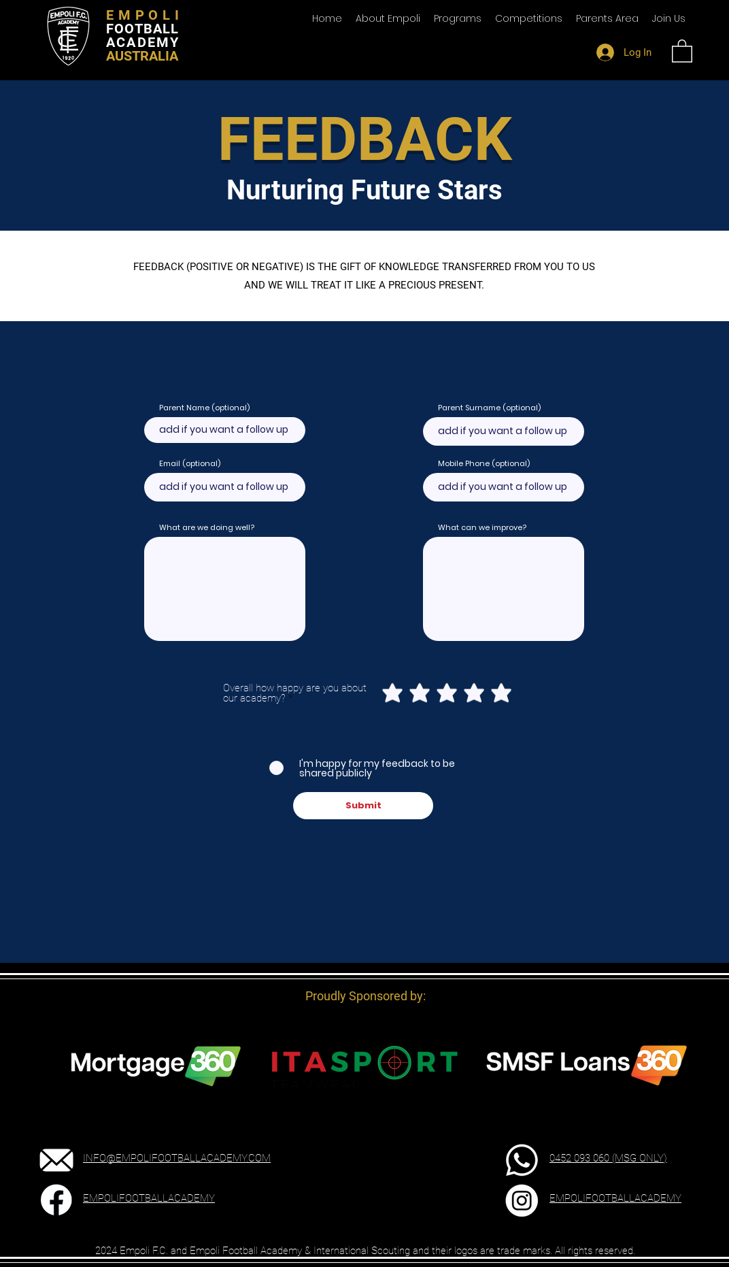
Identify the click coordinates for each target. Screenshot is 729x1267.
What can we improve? (482, 527)
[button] (607, 18)
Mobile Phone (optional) (484, 463)
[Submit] (363, 805)
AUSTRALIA (142, 56)
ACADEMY (143, 42)
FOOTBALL (143, 28)
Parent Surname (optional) (489, 408)
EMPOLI (145, 15)
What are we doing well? (206, 527)
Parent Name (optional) (204, 408)
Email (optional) (189, 463)
